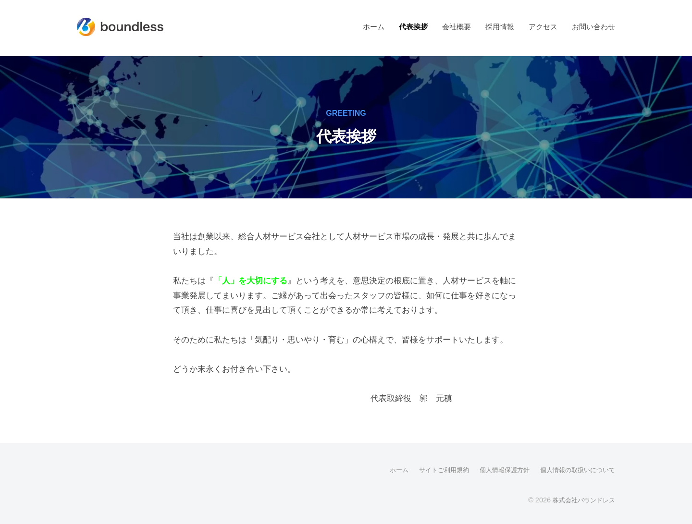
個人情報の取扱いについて (574, 470)
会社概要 (456, 27)
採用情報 (499, 27)
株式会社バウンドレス (581, 499)
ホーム (373, 27)
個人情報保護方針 (497, 470)
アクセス (543, 27)
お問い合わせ (593, 27)
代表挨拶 (413, 27)
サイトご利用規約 (432, 470)
